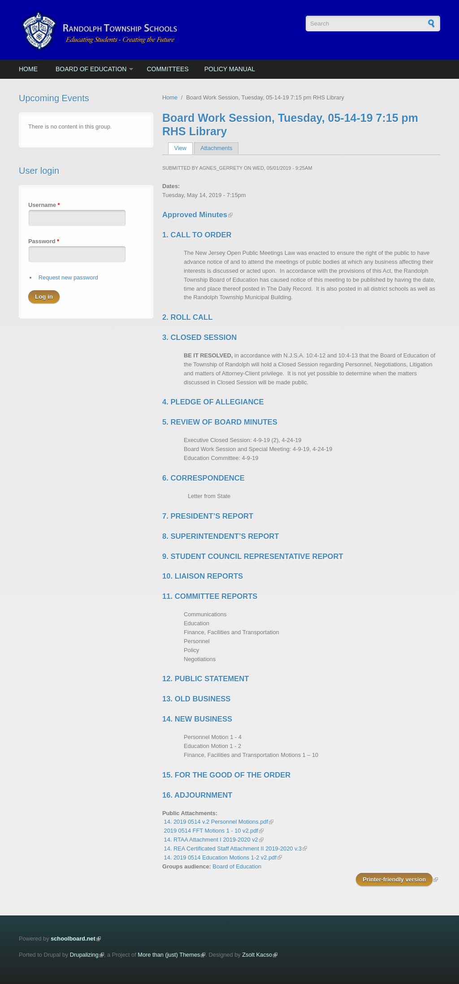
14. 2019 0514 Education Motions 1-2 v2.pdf (220, 857)
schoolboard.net (73, 938)
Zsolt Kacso (257, 954)
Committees (167, 69)
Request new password (68, 277)
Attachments (216, 148)
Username (44, 205)
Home (28, 69)
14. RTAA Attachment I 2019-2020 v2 (211, 839)
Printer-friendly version (394, 879)
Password (43, 241)
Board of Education (91, 69)
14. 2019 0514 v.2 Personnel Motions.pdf (216, 821)
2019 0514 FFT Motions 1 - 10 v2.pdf (211, 830)
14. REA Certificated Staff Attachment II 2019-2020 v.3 (233, 848)
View (183, 148)
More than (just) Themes (169, 954)
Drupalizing (84, 954)
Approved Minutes (194, 215)
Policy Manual (229, 69)
